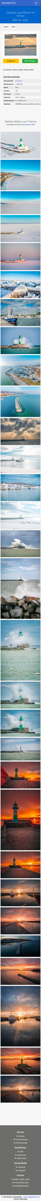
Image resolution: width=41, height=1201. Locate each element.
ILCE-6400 (18, 81)
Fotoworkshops (20, 1139)
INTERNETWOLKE (20, 1186)
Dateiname (7, 104)
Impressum (20, 1155)
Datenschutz (20, 1158)
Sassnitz (6, 27)
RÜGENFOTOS (9, 3)
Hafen (13, 27)
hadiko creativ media (20, 1179)
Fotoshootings (20, 1143)
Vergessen (11, 61)
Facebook (20, 1167)
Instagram (20, 1170)
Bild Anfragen (30, 61)
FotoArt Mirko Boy (20, 1183)
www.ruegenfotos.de (31, 1197)
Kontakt (20, 1136)
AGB (20, 1152)
